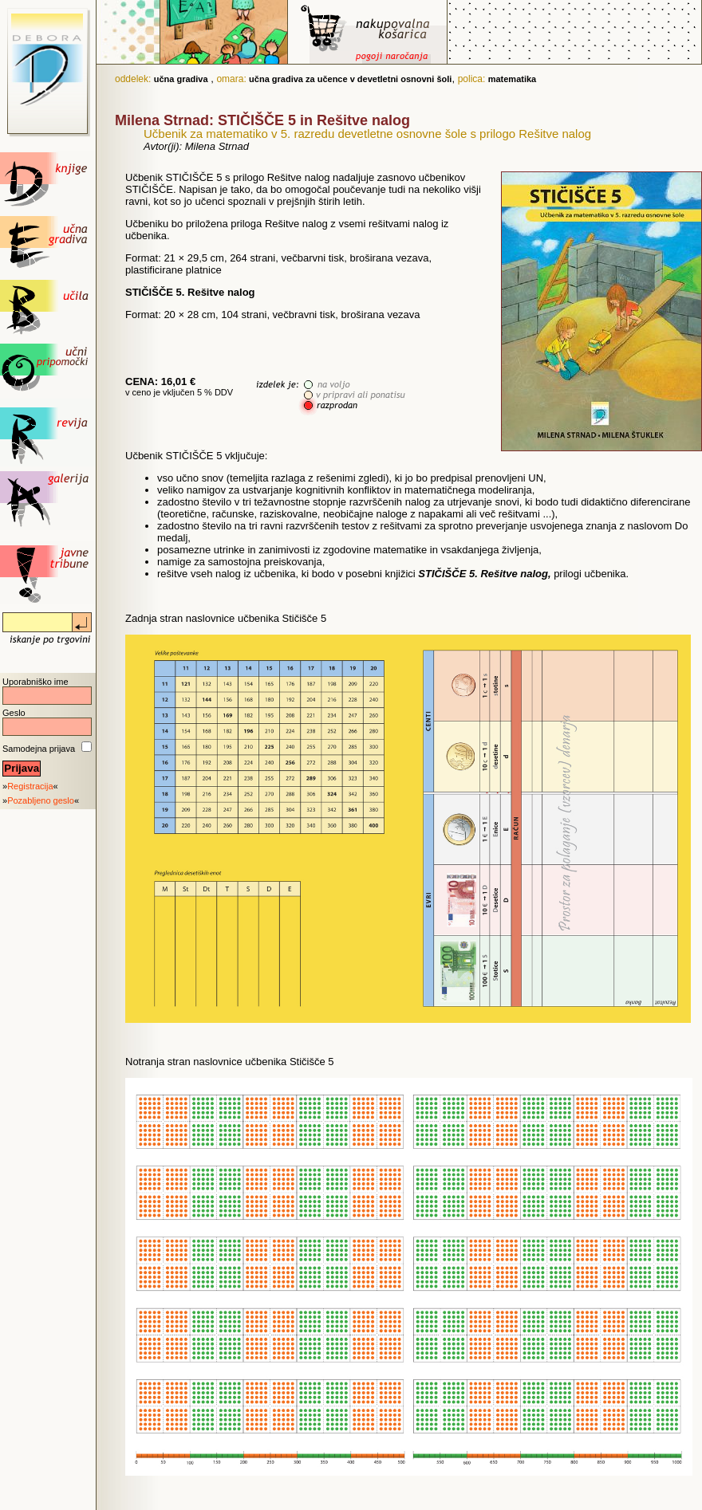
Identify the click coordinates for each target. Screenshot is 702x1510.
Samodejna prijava (38, 748)
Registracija (30, 786)
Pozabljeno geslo (40, 800)
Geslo (14, 713)
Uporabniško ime (35, 681)
